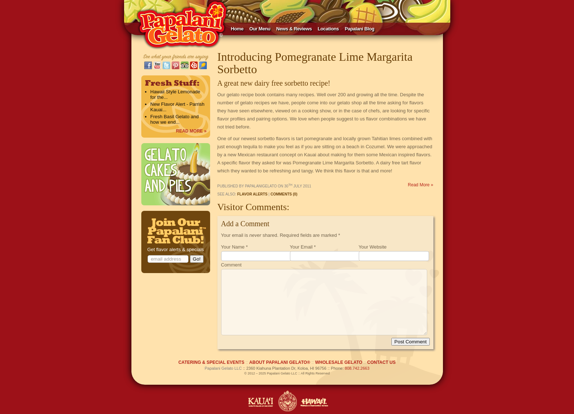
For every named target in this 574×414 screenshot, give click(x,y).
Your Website (373, 247)
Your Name (233, 247)
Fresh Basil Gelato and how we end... (174, 119)
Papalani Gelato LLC (223, 368)
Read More (420, 184)
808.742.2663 (357, 368)
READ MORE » (191, 131)
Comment (231, 265)
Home (237, 28)
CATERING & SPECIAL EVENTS (211, 362)
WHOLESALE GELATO (338, 362)
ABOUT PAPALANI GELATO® (279, 362)
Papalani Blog (359, 28)
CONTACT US (381, 362)
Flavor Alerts (252, 194)
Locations (328, 28)
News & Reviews (294, 28)
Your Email (301, 247)
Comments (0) (284, 194)
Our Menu (260, 28)
